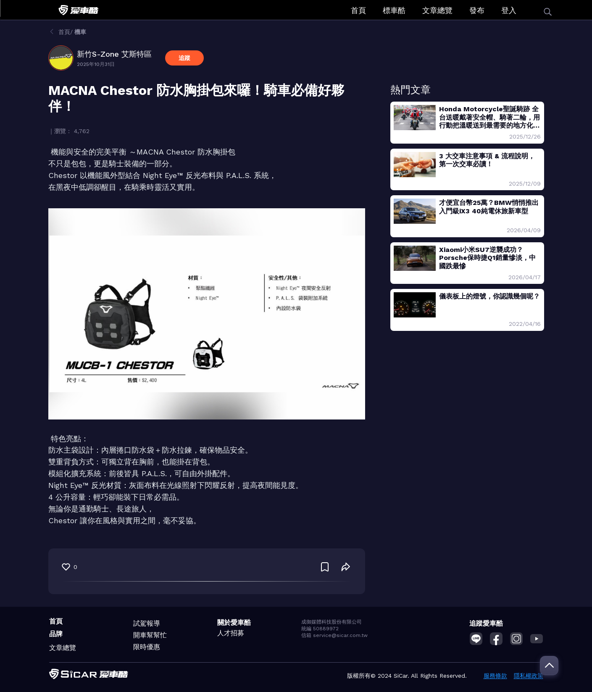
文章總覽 (437, 10)
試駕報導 (146, 623)
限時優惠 (146, 647)
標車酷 (394, 10)
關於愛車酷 (234, 622)
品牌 (56, 634)
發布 (476, 10)
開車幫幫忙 (150, 635)
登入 (508, 10)
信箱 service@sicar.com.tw (334, 635)
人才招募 (230, 633)
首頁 (358, 10)
